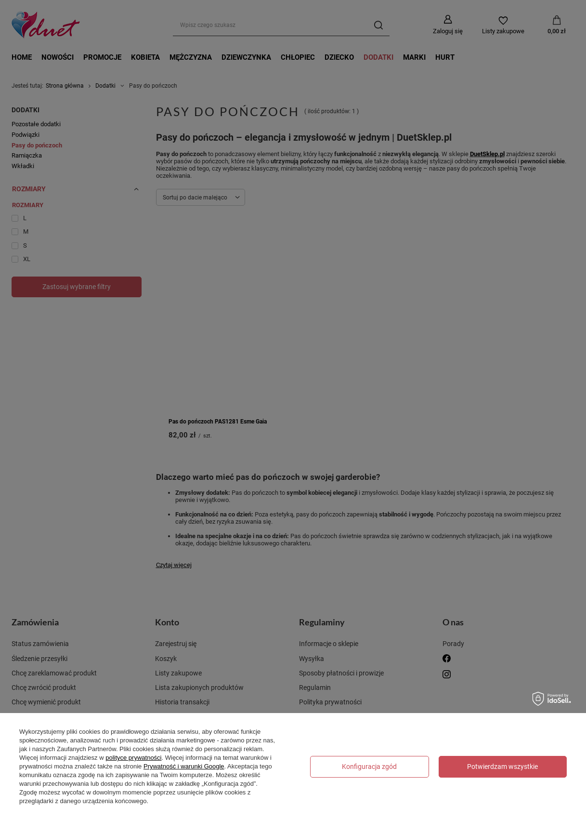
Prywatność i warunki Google (183, 766)
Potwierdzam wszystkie (502, 766)
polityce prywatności (133, 757)
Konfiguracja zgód (369, 766)
